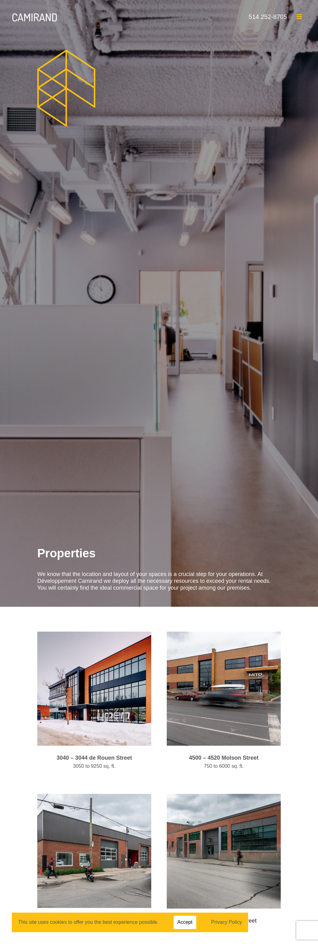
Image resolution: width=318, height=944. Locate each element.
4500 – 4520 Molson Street (223, 758)
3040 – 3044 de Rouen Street (94, 758)
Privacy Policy (226, 922)
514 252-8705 (268, 16)
